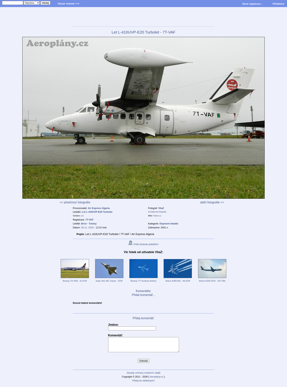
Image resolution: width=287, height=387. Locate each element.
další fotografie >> (212, 202)
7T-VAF (89, 219)
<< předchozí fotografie (75, 202)
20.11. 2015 (87, 227)
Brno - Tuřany (89, 223)
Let (82, 216)
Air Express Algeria (99, 208)
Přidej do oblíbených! (143, 383)
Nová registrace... (252, 3)
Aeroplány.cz (156, 379)
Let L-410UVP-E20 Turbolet (97, 211)
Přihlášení (278, 3)
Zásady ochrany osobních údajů (143, 375)
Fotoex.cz (157, 216)
